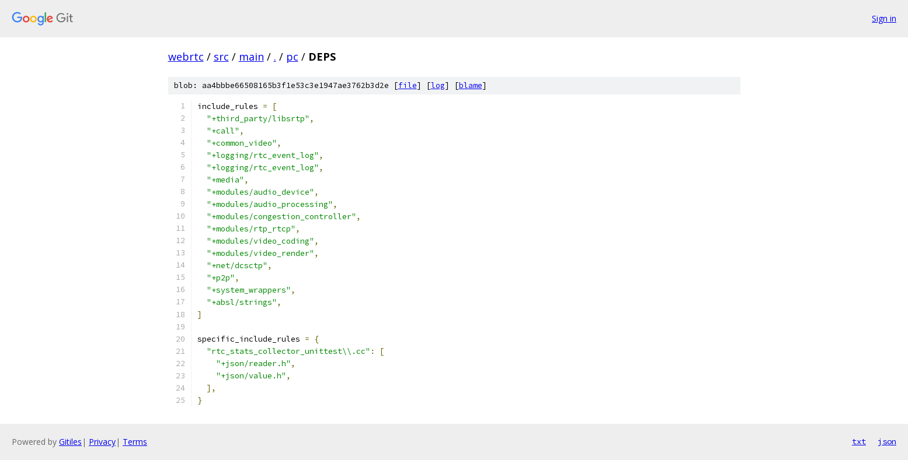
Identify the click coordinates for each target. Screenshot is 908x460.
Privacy (102, 441)
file (407, 85)
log (438, 85)
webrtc (186, 57)
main (251, 57)
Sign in (884, 18)
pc (292, 57)
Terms (135, 441)
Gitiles (70, 441)
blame (470, 85)
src (221, 57)
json (887, 441)
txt (859, 441)
